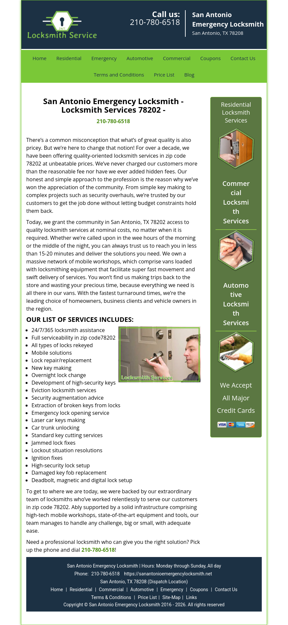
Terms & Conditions (111, 597)
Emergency (103, 58)
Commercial (177, 58)
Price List (164, 74)
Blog (189, 74)
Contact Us (243, 58)
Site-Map (171, 597)
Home (39, 58)
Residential (69, 58)
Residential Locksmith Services (236, 112)
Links (191, 597)
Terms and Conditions (119, 74)
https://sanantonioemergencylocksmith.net (168, 573)
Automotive (140, 58)
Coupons (210, 58)
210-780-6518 (155, 21)
